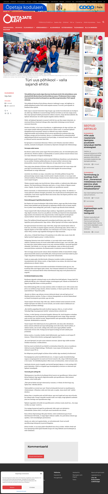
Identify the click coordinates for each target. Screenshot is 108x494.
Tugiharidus (79, 27)
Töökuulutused (45, 22)
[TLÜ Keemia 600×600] (93, 65)
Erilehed (65, 22)
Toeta (98, 22)
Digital (101, 491)
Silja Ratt (8, 96)
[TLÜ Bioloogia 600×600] (93, 44)
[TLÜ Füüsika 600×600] (93, 107)
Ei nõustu (32, 487)
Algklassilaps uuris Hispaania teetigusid (93, 210)
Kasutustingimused (21, 491)
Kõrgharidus (41, 27)
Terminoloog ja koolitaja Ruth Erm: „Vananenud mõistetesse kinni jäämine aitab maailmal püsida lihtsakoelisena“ (92, 182)
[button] (41, 473)
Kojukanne (57, 475)
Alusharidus (55, 27)
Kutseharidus (67, 27)
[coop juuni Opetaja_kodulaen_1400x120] (54, 7)
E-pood (78, 22)
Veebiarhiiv (76, 472)
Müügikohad (58, 477)
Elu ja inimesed (91, 27)
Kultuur (6, 29)
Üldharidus (28, 27)
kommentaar (89, 167)
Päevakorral (8, 27)
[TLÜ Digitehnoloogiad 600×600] (93, 86)
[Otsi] (103, 22)
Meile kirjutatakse (89, 22)
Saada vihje (57, 22)
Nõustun (12, 487)
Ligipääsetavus (96, 475)
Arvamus (18, 27)
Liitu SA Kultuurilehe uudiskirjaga (95, 479)
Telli (71, 22)
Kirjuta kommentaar (36, 456)
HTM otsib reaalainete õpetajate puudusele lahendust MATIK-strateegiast (93, 141)
